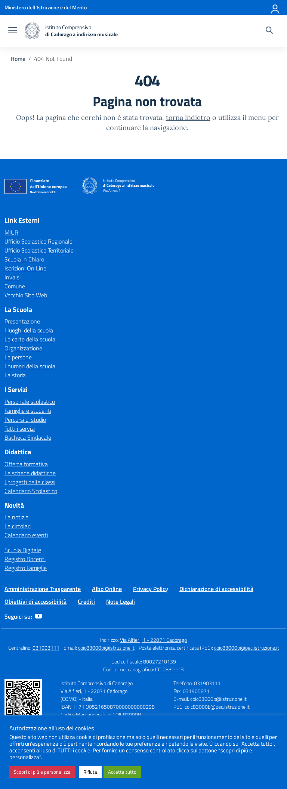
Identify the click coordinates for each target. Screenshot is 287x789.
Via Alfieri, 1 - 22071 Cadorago (153, 640)
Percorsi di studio (25, 419)
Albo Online (107, 588)
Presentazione (22, 321)
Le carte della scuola (29, 339)
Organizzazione (23, 348)
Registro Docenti (25, 558)
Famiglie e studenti (27, 410)
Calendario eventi (26, 534)
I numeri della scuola (29, 366)
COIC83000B (169, 669)
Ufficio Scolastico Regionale (38, 241)
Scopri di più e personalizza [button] (42, 772)
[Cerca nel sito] (269, 31)
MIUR (11, 232)
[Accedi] (275, 7)
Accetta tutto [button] (122, 772)
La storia (15, 375)
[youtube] (38, 616)
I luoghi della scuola (28, 330)
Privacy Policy (150, 588)
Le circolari (17, 526)
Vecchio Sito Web (25, 295)
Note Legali (120, 601)
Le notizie (16, 517)
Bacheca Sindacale (27, 437)
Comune (14, 286)
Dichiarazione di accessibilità (216, 588)
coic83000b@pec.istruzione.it (246, 648)
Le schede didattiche (30, 472)
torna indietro (188, 117)
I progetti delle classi (29, 481)
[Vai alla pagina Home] (17, 58)
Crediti (86, 601)
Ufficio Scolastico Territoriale (39, 250)
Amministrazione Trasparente (42, 588)
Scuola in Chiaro (24, 259)
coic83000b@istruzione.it (106, 648)
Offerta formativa (26, 464)
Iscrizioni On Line (25, 268)
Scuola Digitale (22, 549)
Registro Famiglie (25, 567)
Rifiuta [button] (90, 772)
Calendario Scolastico (30, 490)
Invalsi (12, 277)
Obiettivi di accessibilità (35, 601)
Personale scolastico (29, 401)
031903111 (46, 648)
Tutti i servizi (19, 428)
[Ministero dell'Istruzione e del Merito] (45, 7)
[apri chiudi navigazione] (12, 31)
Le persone (18, 357)
